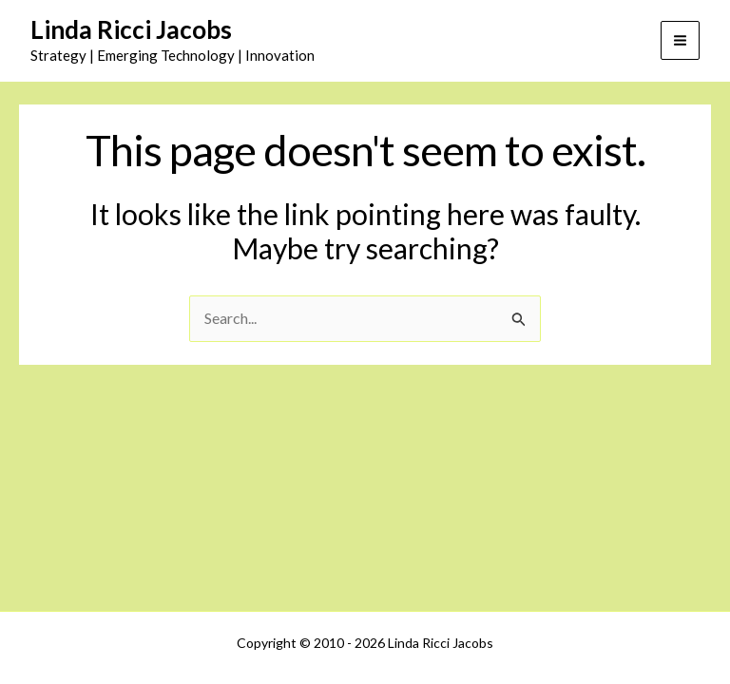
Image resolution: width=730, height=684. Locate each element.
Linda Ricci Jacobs (131, 29)
